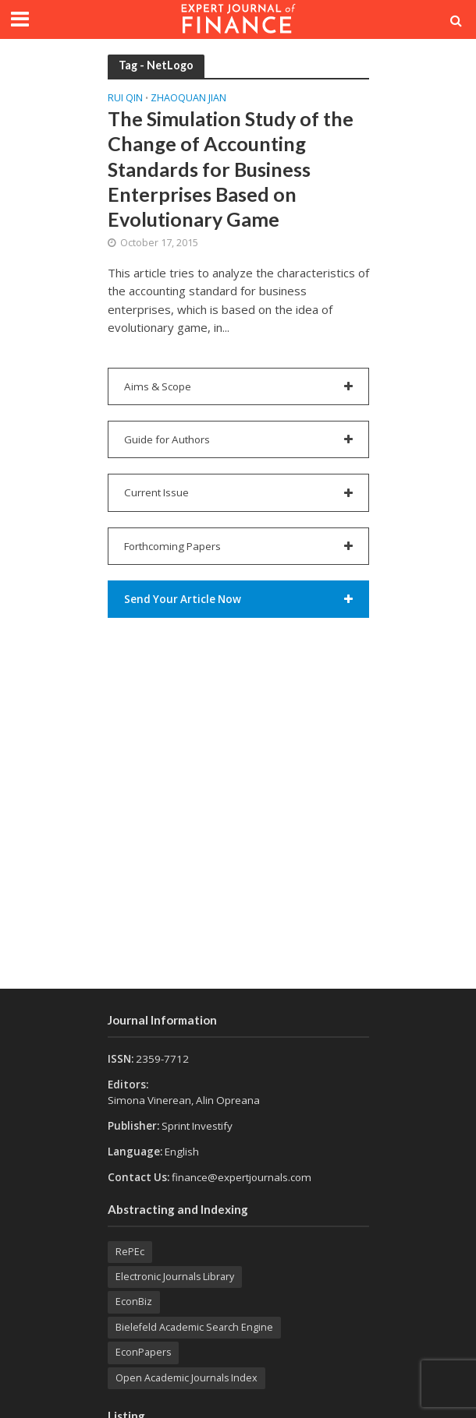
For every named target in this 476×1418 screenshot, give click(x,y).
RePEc (129, 1251)
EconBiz (133, 1301)
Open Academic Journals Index (186, 1377)
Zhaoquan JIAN (188, 98)
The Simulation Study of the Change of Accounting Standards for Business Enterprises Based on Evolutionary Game (230, 169)
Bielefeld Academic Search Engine (194, 1327)
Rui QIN (125, 98)
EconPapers (143, 1352)
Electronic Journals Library (174, 1276)
